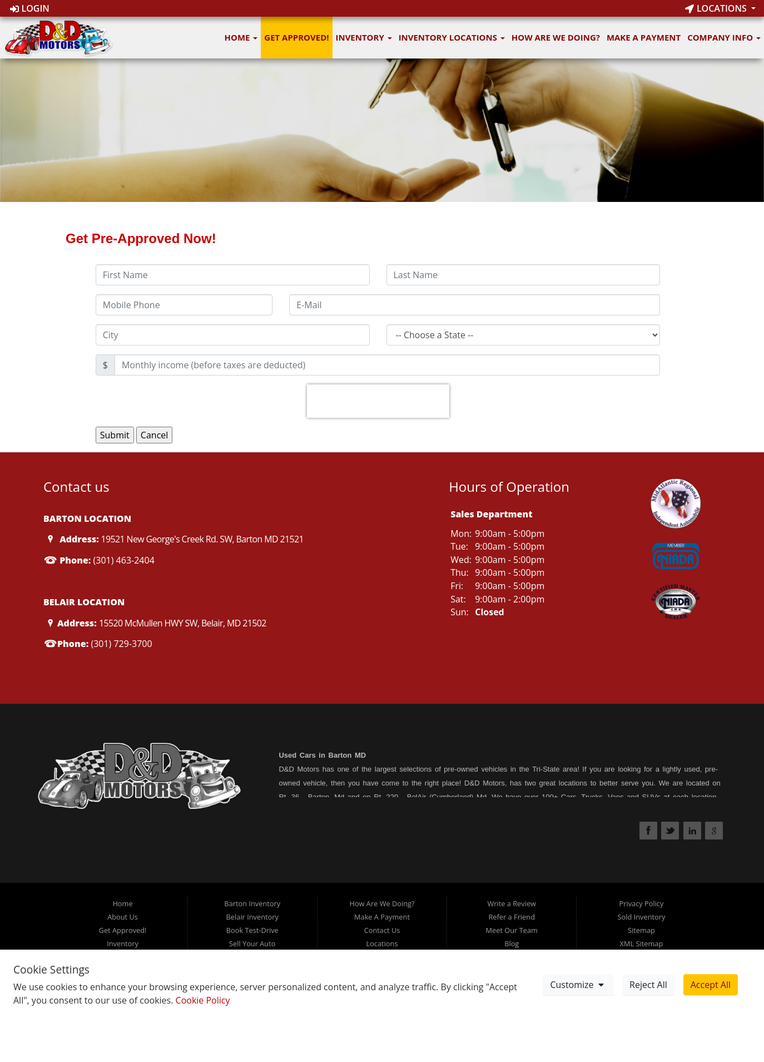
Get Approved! (296, 37)
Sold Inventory (642, 917)
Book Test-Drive (252, 930)
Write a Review (511, 903)
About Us (122, 917)
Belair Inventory (252, 917)
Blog (511, 943)
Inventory (364, 37)
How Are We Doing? (556, 37)
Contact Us (382, 930)
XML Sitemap (641, 943)
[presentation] (378, 401)
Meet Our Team (512, 930)
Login (29, 8)
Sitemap (641, 930)
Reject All (648, 985)
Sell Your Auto (252, 943)
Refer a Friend (511, 917)
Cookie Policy (203, 1000)
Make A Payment (644, 37)
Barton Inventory (252, 903)
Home (241, 37)
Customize (578, 985)
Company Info (724, 37)
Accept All (711, 985)
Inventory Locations (452, 37)
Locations (717, 8)
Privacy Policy (641, 903)
